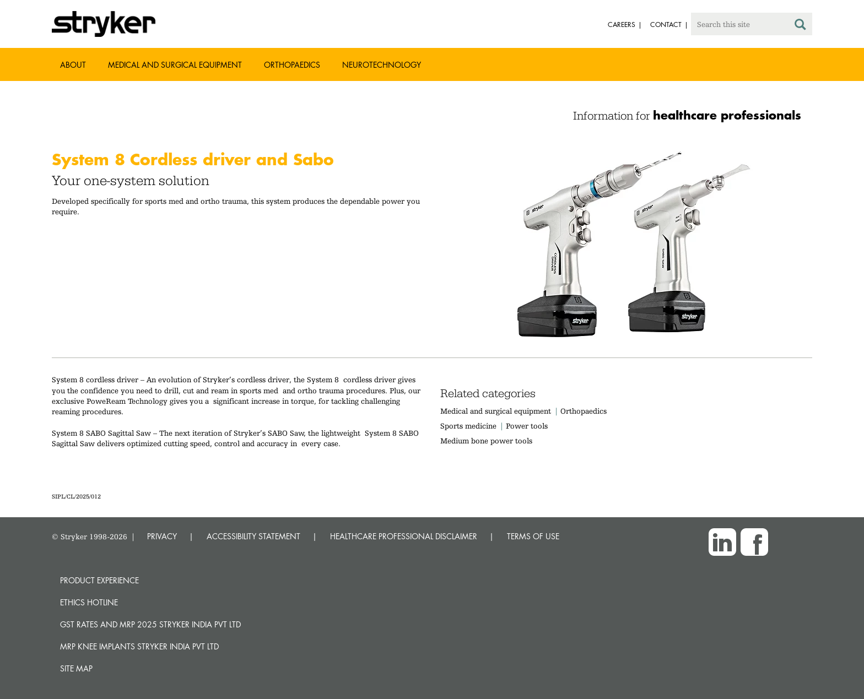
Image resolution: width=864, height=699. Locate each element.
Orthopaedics (292, 64)
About (73, 64)
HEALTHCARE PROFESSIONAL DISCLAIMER (403, 536)
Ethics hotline (89, 602)
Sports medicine (468, 425)
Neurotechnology (381, 64)
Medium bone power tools (486, 440)
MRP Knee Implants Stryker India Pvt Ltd (139, 646)
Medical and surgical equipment (496, 411)
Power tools (527, 425)
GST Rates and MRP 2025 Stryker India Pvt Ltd (150, 624)
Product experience (99, 580)
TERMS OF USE (533, 536)
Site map (76, 668)
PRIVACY (162, 536)
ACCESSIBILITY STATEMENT (253, 536)
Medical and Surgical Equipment (175, 64)
